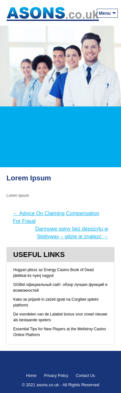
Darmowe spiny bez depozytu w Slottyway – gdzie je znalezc (71, 232)
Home (31, 375)
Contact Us (85, 375)
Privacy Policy (56, 375)
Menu (105, 13)
